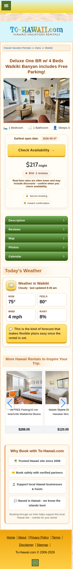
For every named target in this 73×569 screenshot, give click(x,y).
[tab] (36, 220)
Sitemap (42, 545)
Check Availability (33, 150)
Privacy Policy (39, 537)
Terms (56, 537)
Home (11, 537)
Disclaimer (26, 545)
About (22, 537)
